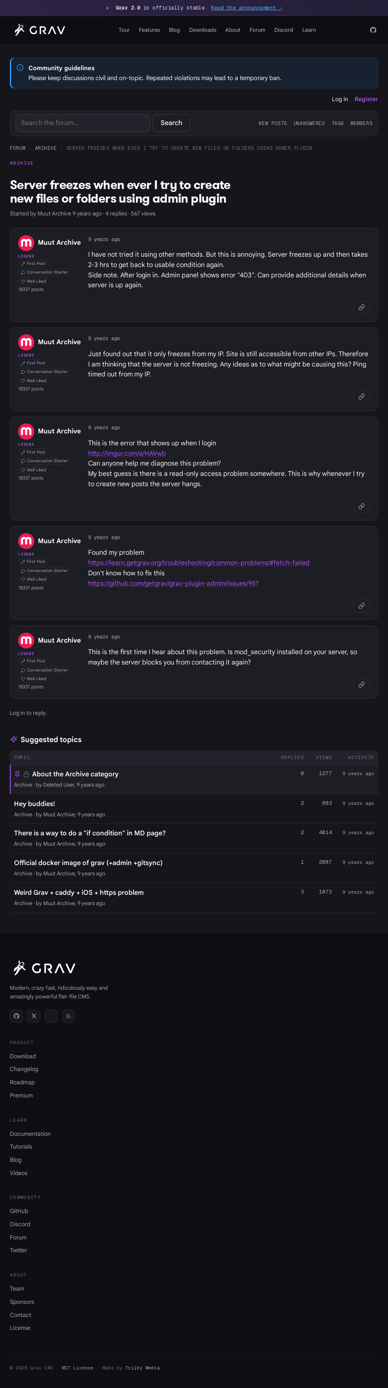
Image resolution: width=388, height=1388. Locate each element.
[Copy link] (361, 308)
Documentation (30, 1133)
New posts (273, 123)
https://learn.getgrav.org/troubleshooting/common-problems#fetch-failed (199, 563)
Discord (283, 29)
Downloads (202, 29)
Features (149, 29)
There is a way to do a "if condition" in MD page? (90, 833)
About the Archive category (75, 774)
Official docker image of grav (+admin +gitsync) (88, 863)
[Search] (83, 123)
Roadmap (22, 1082)
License (20, 1327)
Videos (19, 1173)
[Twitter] (33, 1016)
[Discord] (51, 1016)
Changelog (24, 1069)
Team (17, 1288)
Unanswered (309, 123)
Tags (338, 123)
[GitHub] (373, 30)
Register (366, 99)
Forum (257, 29)
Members (361, 123)
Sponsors (22, 1301)
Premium (21, 1095)
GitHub (19, 1211)
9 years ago (104, 239)
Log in (340, 99)
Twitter (18, 1250)
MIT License (77, 1368)
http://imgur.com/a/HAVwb (127, 453)
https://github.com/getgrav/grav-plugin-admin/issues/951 (173, 583)
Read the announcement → (246, 8)
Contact (20, 1315)
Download (23, 1056)
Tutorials (21, 1146)
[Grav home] (38, 30)
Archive (45, 148)
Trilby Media (142, 1368)
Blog (174, 29)
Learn (309, 29)
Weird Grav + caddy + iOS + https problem (79, 893)
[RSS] (68, 1016)
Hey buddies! (34, 804)
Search (171, 123)
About (233, 29)
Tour (124, 29)
